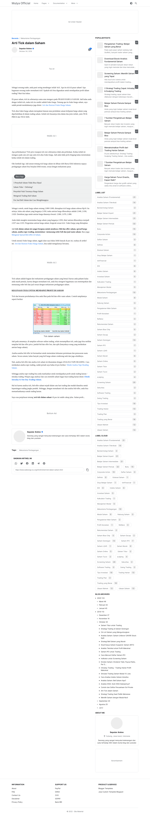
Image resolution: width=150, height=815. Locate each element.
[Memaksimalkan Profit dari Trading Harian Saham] (100, 149)
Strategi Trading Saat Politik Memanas (115, 694)
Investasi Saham (117, 276)
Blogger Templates (105, 788)
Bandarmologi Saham (117, 208)
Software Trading (117, 393)
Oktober (103, 622)
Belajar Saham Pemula (117, 223)
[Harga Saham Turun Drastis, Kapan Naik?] (100, 179)
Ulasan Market (117, 424)
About (14, 788)
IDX (117, 266)
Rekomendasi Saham (117, 324)
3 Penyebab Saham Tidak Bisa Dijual (27, 183)
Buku (117, 229)
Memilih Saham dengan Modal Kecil (114, 698)
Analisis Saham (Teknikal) (117, 202)
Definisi (117, 245)
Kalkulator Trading (117, 282)
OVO (57, 795)
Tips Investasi (117, 403)
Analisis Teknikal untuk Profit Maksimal (115, 648)
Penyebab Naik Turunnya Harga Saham (28, 191)
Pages (44, 3)
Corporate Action (117, 234)
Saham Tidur (117, 366)
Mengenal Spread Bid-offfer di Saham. (26, 235)
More (73, 3)
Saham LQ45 (117, 350)
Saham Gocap (117, 334)
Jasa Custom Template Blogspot (110, 792)
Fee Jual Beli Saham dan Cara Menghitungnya (30, 200)
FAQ (13, 792)
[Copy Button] (87, 470)
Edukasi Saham (117, 250)
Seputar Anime (117, 732)
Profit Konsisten (117, 313)
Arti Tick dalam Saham (109, 691)
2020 (101, 598)
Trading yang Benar (117, 419)
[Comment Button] (89, 49)
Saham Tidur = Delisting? (23, 187)
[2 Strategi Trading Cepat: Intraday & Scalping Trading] (100, 90)
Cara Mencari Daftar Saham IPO (113, 655)
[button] (16, 463)
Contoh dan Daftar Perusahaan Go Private (117, 687)
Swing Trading (117, 398)
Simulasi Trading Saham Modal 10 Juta (116, 674)
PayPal (57, 788)
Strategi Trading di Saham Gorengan (115, 629)
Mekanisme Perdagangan (29, 450)
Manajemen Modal (117, 287)
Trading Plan (117, 414)
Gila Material (78, 811)
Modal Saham (117, 297)
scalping (117, 377)
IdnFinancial (117, 260)
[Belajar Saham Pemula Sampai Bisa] (100, 105)
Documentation (59, 3)
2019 (100, 612)
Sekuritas (117, 387)
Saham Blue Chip (117, 329)
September (104, 701)
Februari (103, 605)
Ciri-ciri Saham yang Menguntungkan (115, 632)
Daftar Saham (117, 239)
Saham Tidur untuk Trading (111, 625)
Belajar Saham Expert (117, 213)
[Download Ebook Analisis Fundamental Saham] (100, 60)
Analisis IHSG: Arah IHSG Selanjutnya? (115, 684)
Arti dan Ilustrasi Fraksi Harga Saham (29, 244)
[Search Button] (136, 3)
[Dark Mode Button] (131, 3)
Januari (103, 608)
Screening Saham (117, 382)
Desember (104, 615)
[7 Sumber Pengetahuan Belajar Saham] (100, 119)
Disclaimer (16, 799)
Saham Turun (117, 372)
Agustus (103, 704)
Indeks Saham (117, 271)
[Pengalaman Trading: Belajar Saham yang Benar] (100, 45)
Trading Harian (117, 409)
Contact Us (16, 795)
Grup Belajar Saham (117, 255)
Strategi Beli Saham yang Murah (113, 641)
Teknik (69, 365)
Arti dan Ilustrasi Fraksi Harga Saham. (56, 105)
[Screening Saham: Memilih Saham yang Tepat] (100, 75)
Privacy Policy (17, 802)
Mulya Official (21, 3)
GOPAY (57, 799)
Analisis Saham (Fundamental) (117, 197)
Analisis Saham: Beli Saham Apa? (113, 680)
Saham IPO (117, 345)
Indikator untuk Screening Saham (113, 658)
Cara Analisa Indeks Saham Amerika (114, 677)
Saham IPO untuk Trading (111, 652)
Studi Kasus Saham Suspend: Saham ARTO (117, 645)
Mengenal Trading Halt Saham (25, 196)
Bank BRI (58, 802)
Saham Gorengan (117, 340)
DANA (57, 792)
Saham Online (117, 361)
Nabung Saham (117, 303)
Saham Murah (117, 356)
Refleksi (117, 319)
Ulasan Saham (117, 430)
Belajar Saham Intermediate (117, 218)
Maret (102, 601)
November (104, 619)
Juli (101, 708)
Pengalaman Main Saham (117, 308)
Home (36, 3)
